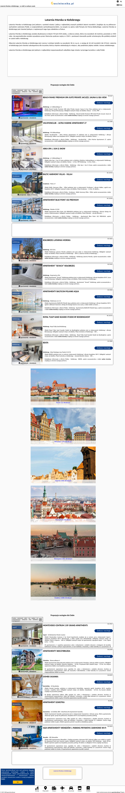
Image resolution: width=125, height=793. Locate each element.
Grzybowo (16, 176)
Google (31, 770)
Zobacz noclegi (103, 103)
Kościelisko (16, 678)
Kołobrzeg (16, 99)
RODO (3, 779)
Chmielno (16, 653)
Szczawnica (16, 704)
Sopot (15, 627)
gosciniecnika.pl (62, 3)
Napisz (122, 792)
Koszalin (15, 730)
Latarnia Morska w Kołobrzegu (63, 771)
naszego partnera (94, 115)
